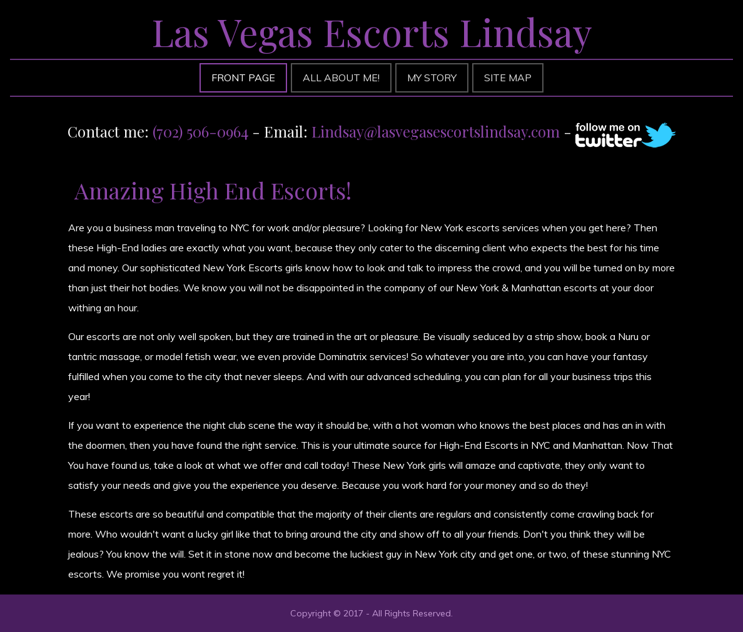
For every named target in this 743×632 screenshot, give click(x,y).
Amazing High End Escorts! (212, 190)
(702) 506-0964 (200, 131)
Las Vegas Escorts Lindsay (371, 31)
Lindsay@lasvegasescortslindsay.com (435, 131)
